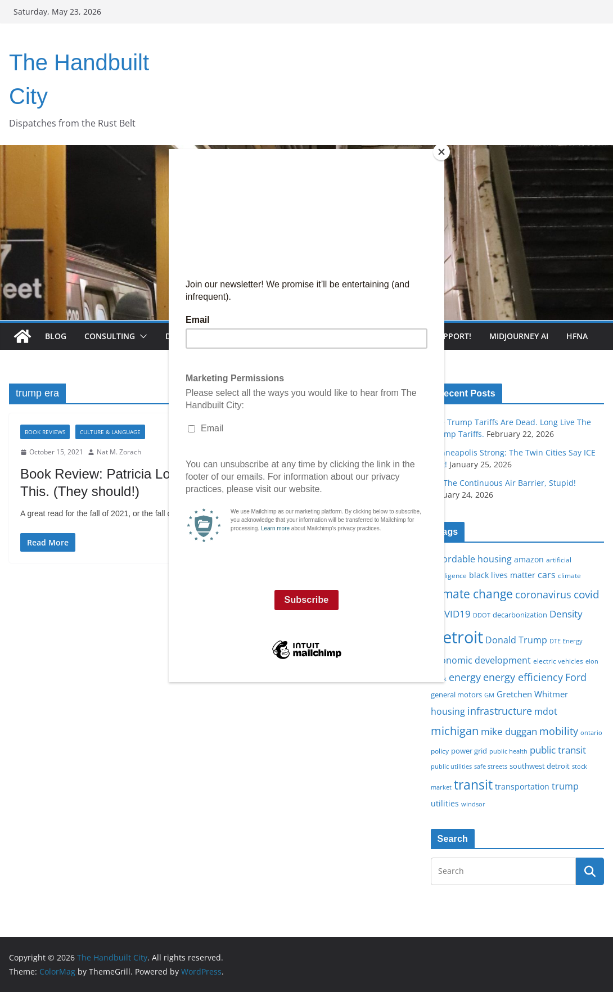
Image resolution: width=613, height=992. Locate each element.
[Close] (441, 151)
